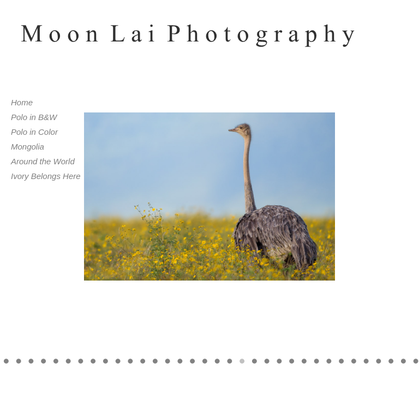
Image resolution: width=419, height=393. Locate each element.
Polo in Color (34, 131)
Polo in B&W (34, 117)
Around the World (43, 161)
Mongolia (27, 146)
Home (22, 102)
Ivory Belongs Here (46, 176)
